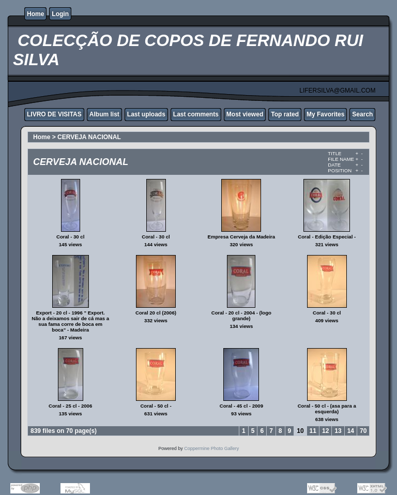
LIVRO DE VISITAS (54, 114)
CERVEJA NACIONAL (89, 137)
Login (60, 14)
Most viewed (244, 114)
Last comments (196, 114)
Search (362, 114)
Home (35, 14)
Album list (104, 114)
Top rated (285, 114)
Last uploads (146, 114)
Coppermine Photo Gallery (211, 448)
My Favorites (325, 114)
